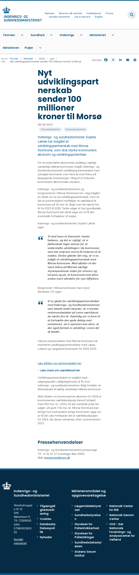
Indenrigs (67, 35)
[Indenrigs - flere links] (80, 35)
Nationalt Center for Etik (121, 508)
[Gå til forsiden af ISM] (21, 15)
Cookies (45, 519)
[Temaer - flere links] (21, 35)
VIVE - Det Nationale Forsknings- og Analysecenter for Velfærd (122, 531)
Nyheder (46, 537)
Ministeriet (98, 35)
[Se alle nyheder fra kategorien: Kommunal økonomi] (75, 129)
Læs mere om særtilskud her (60, 370)
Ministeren (11, 48)
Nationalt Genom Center (121, 517)
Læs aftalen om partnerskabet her (60, 363)
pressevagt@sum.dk (57, 457)
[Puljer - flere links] (39, 48)
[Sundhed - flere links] (50, 35)
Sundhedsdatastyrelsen (88, 544)
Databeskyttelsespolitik (48, 528)
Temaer (9, 35)
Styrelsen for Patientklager (84, 535)
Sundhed (37, 35)
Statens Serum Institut (85, 553)
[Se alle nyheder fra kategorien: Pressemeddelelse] (50, 129)
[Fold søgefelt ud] (131, 15)
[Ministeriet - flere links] (112, 35)
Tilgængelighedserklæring (47, 510)
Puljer (29, 48)
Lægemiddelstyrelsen (88, 508)
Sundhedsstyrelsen (88, 517)
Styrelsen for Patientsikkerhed (87, 526)
